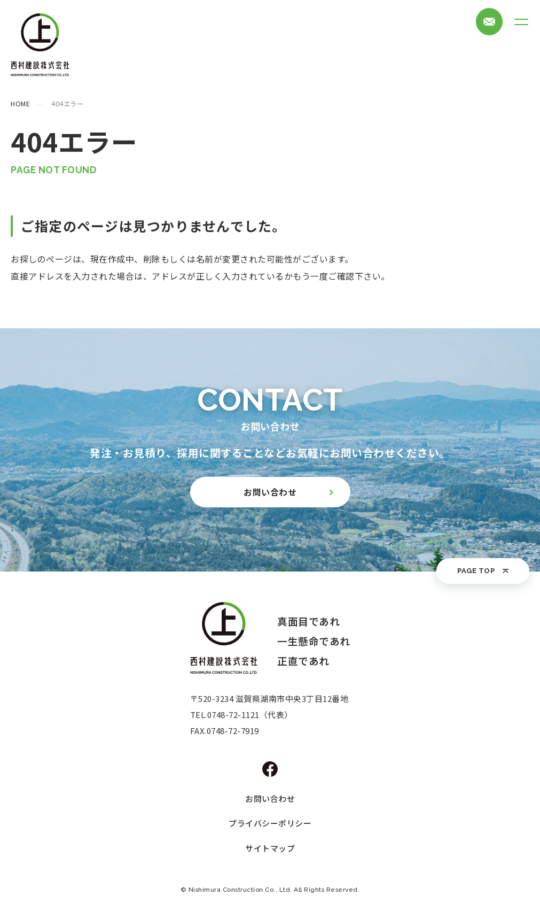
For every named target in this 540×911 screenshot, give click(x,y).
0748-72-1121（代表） (250, 714)
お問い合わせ (270, 798)
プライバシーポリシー (270, 823)
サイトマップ (270, 848)
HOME (20, 104)
